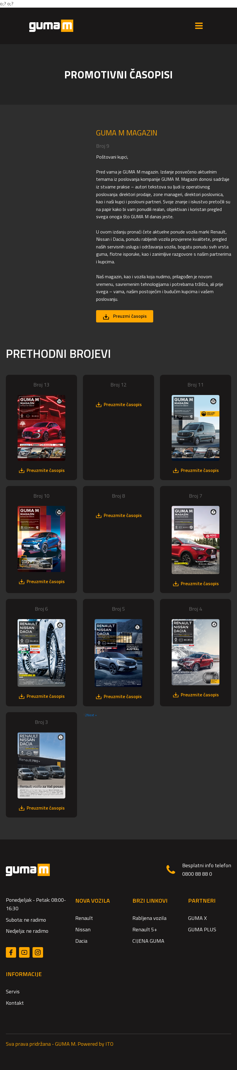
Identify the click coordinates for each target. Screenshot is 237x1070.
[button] (124, 316)
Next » (92, 715)
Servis (13, 991)
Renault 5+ (144, 929)
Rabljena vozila (149, 918)
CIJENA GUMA (148, 941)
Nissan (83, 929)
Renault (84, 918)
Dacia (81, 941)
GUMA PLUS (202, 929)
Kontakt (15, 1003)
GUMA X (197, 918)
